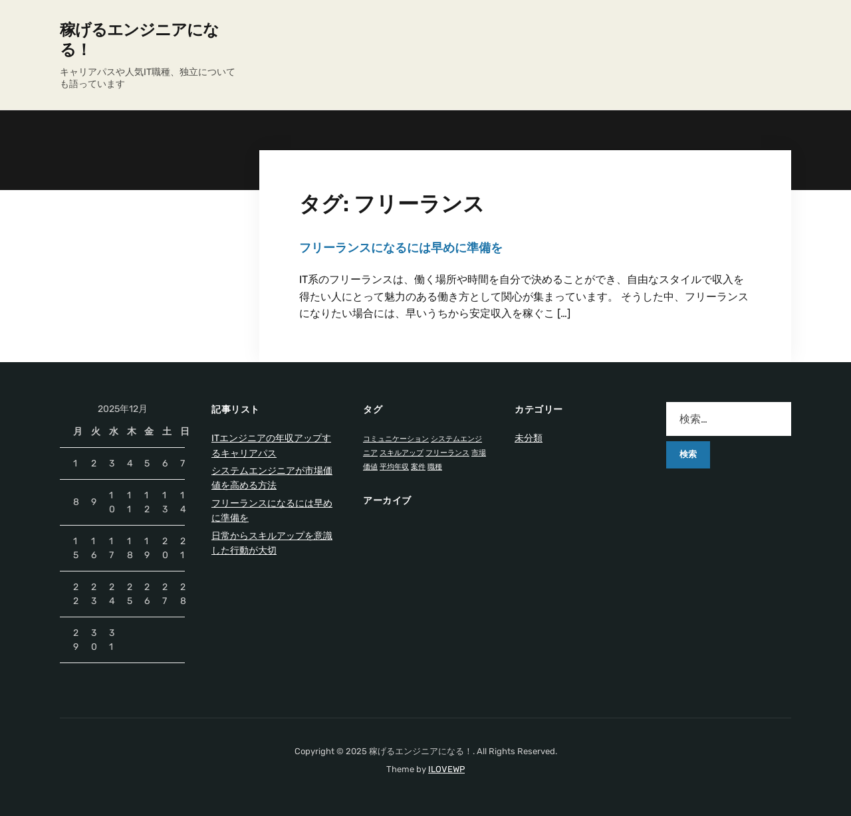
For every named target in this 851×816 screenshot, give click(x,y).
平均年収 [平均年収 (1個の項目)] (394, 466)
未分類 (529, 438)
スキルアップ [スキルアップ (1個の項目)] (402, 453)
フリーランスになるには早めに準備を (401, 248)
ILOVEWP (446, 769)
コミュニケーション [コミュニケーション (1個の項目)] (396, 439)
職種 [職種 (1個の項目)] (434, 466)
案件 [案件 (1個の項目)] (418, 466)
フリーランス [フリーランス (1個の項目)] (447, 453)
